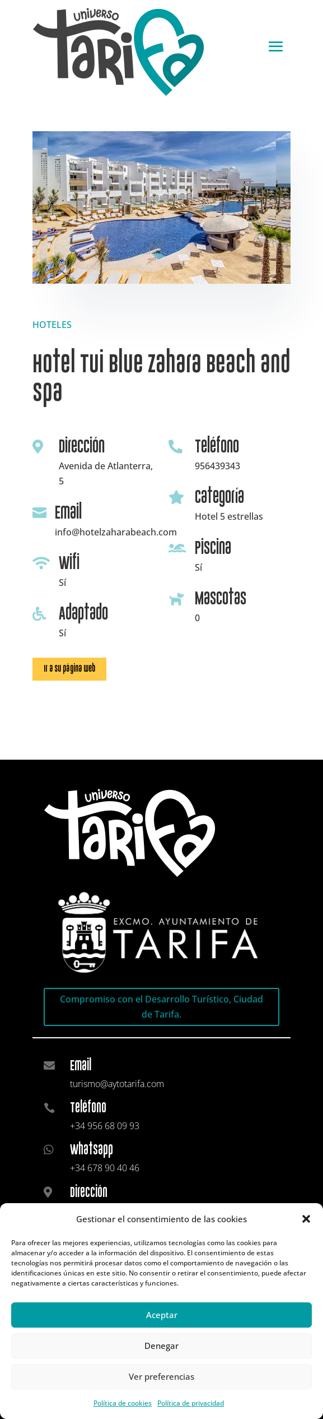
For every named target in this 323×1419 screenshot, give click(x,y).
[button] (306, 1218)
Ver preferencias (161, 1376)
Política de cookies (122, 1403)
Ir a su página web (69, 668)
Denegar (161, 1345)
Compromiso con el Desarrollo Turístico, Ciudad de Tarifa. (161, 1006)
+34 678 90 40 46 (104, 1168)
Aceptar (161, 1314)
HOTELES (52, 324)
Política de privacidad (190, 1403)
